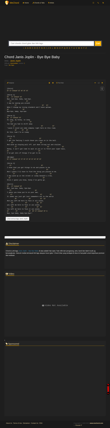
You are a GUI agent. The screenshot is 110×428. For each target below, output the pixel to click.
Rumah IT (79, 425)
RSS (40, 423)
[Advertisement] (55, 24)
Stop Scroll (108, 391)
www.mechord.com (96, 423)
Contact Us (34, 423)
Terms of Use (17, 423)
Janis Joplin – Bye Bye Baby (28, 251)
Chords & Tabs (39, 3)
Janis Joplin (15, 61)
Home (26, 3)
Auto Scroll (108, 386)
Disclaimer (26, 423)
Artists (51, 3)
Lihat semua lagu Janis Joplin (17, 219)
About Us (9, 423)
